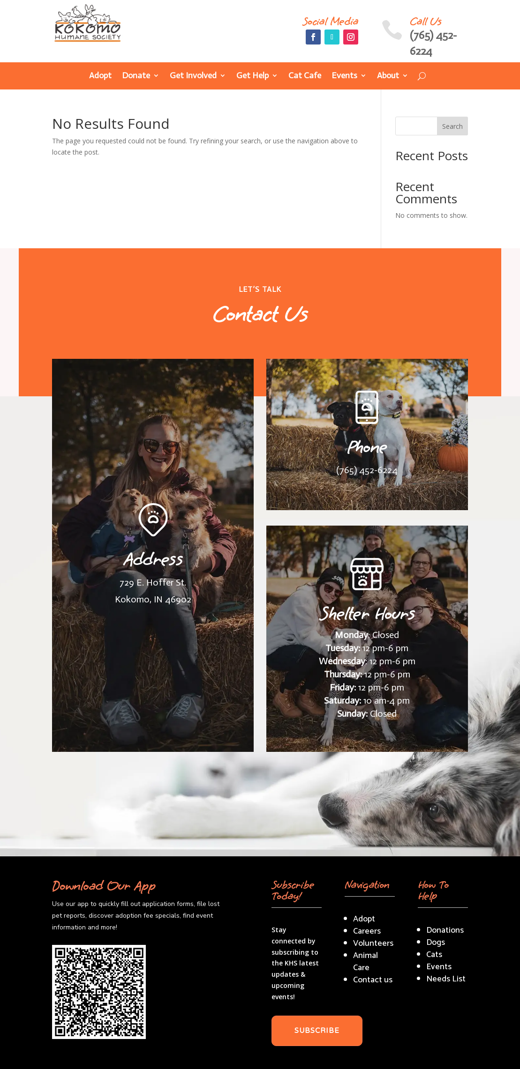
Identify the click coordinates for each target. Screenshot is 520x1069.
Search (452, 126)
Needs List (446, 979)
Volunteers (373, 943)
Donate (136, 76)
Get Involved (193, 76)
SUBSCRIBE (316, 1030)
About (388, 76)
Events (344, 76)
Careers (367, 931)
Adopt (100, 76)
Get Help (252, 76)
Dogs (435, 942)
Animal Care (365, 962)
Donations (445, 930)
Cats (434, 955)
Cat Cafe (304, 76)
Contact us (372, 980)
